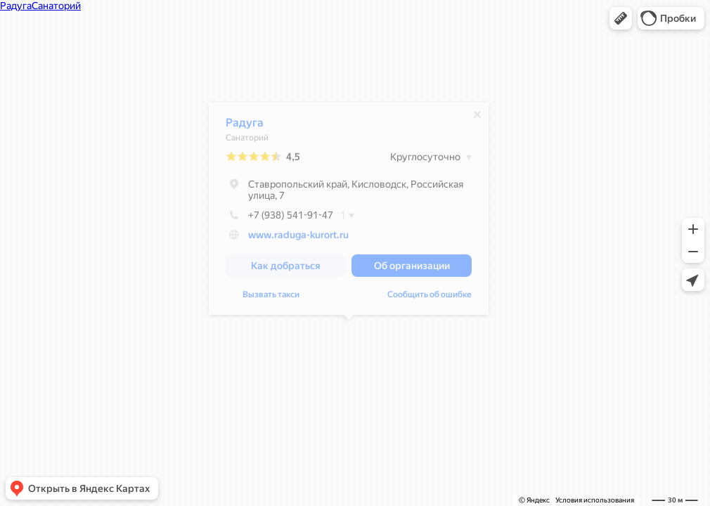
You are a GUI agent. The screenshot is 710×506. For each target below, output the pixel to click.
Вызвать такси (271, 298)
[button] (620, 18)
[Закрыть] (477, 118)
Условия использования (594, 500)
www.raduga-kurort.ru (298, 238)
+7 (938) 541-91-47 (279, 218)
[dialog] (349, 211)
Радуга (245, 126)
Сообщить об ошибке (429, 298)
